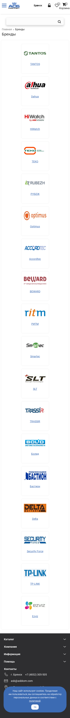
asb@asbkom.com (22, 680)
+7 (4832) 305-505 (36, 674)
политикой (35, 701)
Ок (35, 707)
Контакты (10, 669)
